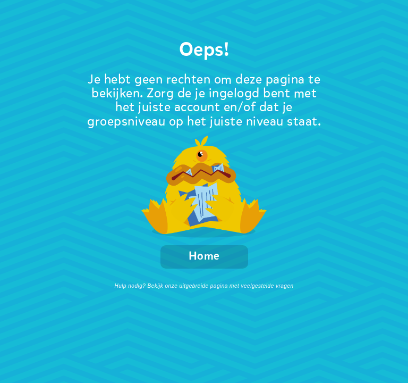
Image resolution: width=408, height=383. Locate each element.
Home (204, 256)
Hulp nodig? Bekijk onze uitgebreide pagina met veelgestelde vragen (203, 286)
